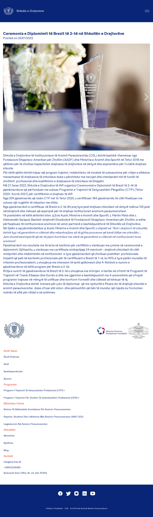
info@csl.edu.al (12, 462)
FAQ (66, 508)
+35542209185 (12, 467)
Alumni (7, 378)
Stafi (6, 364)
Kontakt (8, 456)
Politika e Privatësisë (54, 508)
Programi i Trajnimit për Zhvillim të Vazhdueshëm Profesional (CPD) (40, 397)
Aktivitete (9, 435)
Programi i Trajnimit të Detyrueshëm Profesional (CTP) (33, 390)
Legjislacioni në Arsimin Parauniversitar (25, 424)
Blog (6, 450)
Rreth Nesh (10, 351)
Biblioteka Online (14, 403)
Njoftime (8, 443)
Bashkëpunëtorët (13, 371)
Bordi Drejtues (11, 356)
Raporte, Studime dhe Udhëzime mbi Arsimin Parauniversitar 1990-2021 (43, 416)
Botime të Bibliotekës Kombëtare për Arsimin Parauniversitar (37, 409)
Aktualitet (9, 429)
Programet (10, 384)
